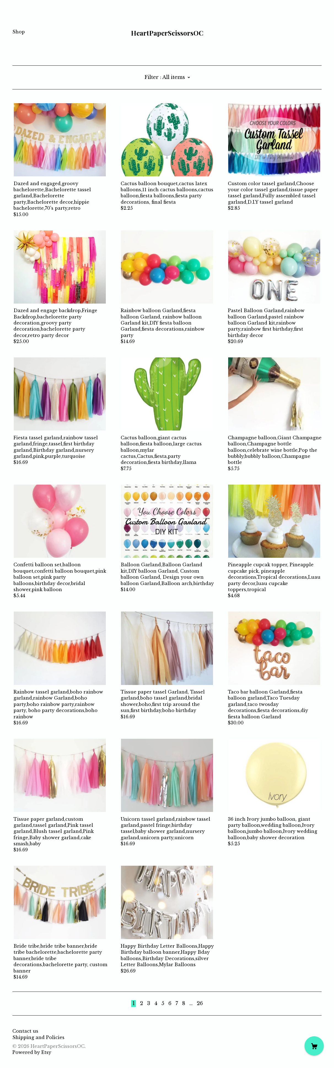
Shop (18, 31)
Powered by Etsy (31, 1052)
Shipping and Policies (38, 1037)
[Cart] (314, 1046)
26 (200, 1003)
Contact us (25, 1031)
